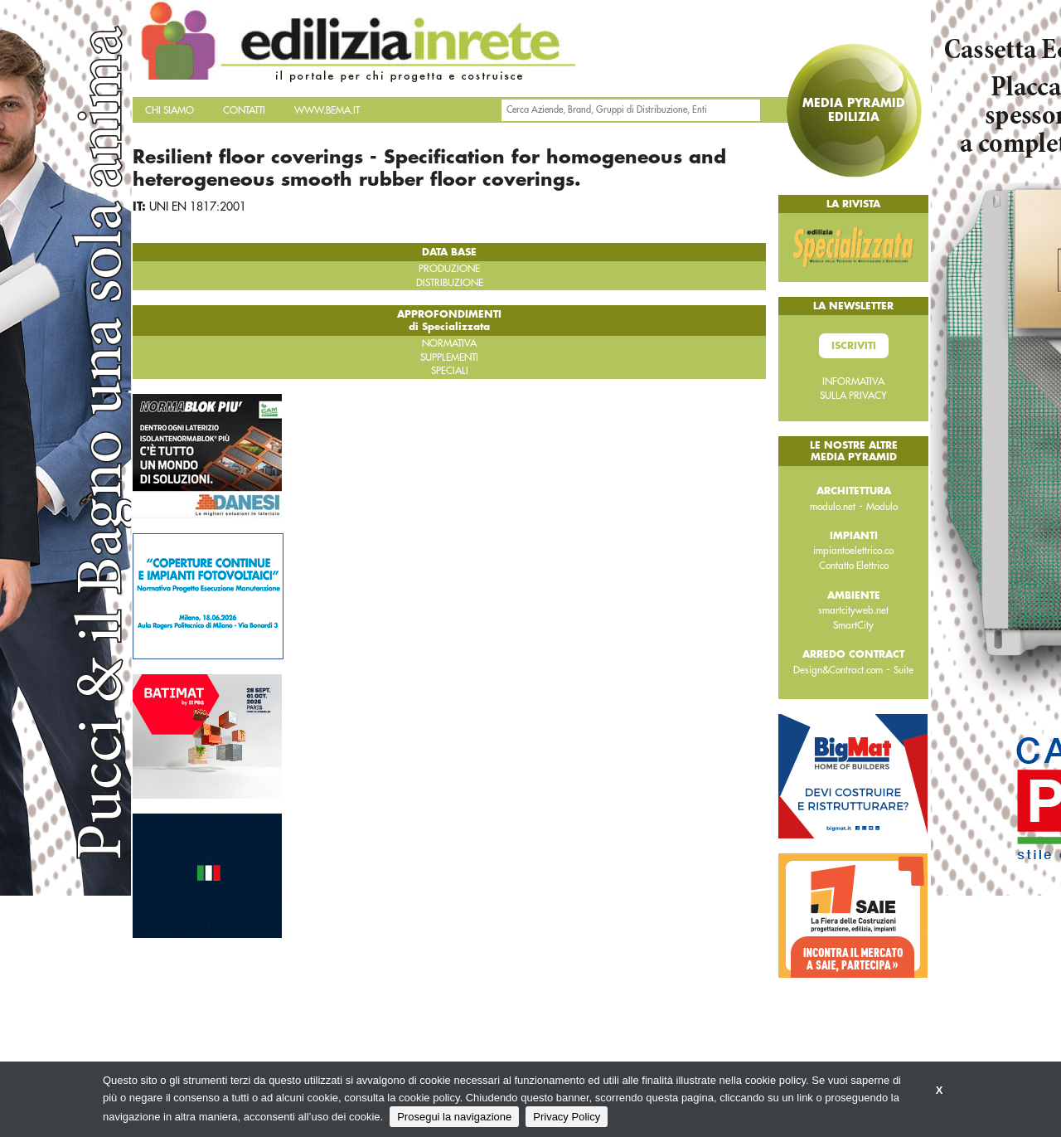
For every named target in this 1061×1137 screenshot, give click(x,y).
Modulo (882, 507)
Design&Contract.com (838, 670)
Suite (903, 670)
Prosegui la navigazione (454, 1116)
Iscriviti (853, 346)
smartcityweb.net (853, 610)
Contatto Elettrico (854, 566)
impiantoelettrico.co (853, 551)
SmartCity (853, 625)
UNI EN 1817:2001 (197, 206)
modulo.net (832, 507)
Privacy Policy (566, 1116)
